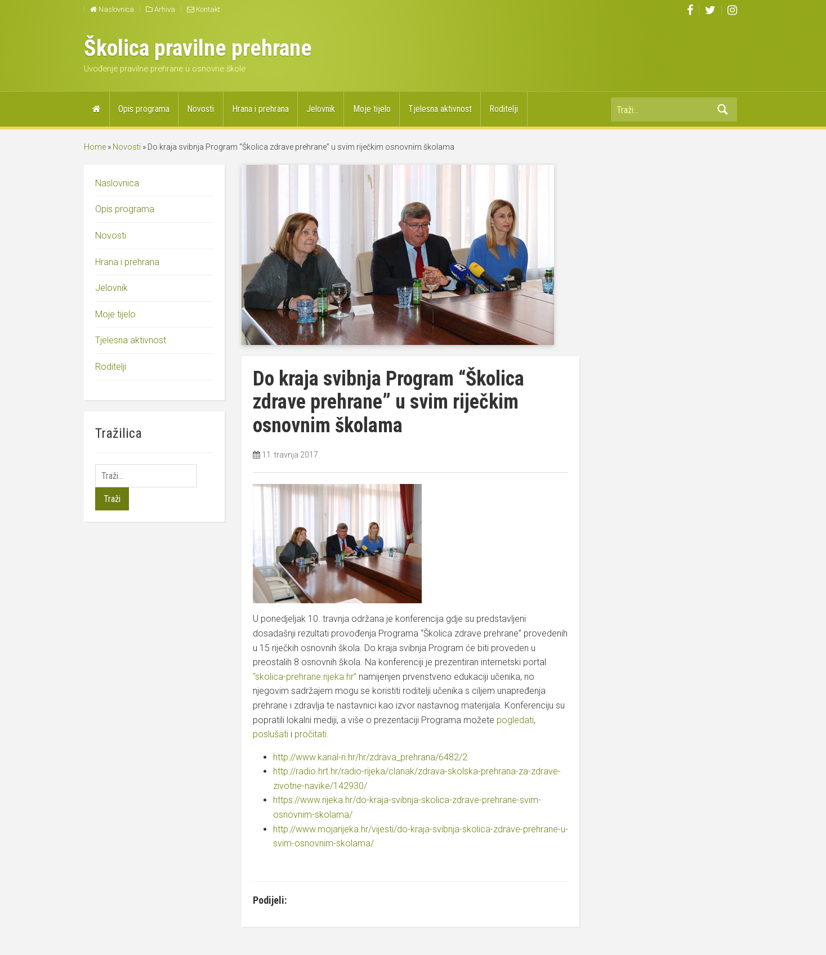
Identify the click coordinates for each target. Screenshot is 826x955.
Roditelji (503, 109)
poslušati (270, 734)
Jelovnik (320, 109)
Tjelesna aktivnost (440, 109)
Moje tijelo (372, 109)
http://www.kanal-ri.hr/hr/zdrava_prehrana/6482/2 (370, 757)
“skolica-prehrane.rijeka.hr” (304, 676)
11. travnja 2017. (291, 454)
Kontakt (203, 9)
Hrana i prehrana (260, 109)
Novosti (200, 109)
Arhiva (160, 9)
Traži (723, 109)
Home (95, 146)
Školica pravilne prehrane (198, 48)
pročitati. (311, 734)
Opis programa (143, 109)
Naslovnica (112, 9)
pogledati (515, 720)
